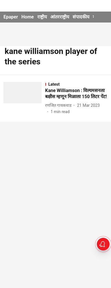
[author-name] (59, 105)
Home (27, 17)
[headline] (76, 94)
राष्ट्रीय (42, 17)
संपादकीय (81, 17)
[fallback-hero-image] (24, 98)
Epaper (10, 17)
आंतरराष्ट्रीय (59, 17)
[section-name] (76, 84)
